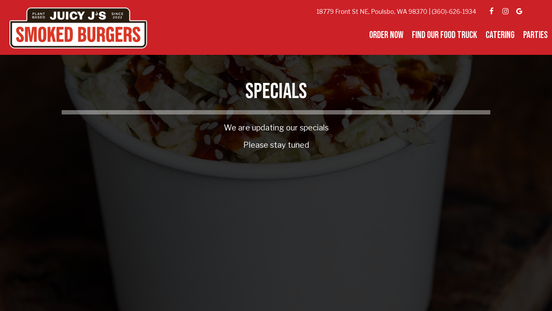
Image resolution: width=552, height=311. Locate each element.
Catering (500, 35)
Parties (535, 35)
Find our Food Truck (444, 35)
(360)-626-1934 (454, 11)
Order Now (386, 35)
